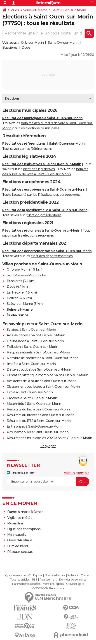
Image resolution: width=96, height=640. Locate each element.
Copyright (48, 446)
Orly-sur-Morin (32, 43)
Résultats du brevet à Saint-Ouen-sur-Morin (40, 415)
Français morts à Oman (25, 512)
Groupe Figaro (75, 583)
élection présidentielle (44, 215)
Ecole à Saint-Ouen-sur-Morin (30, 392)
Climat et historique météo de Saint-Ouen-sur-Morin (47, 375)
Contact (86, 575)
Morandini (15, 523)
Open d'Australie (19, 540)
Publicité (73, 575)
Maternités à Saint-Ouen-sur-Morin (34, 404)
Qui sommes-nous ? (18, 575)
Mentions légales (53, 583)
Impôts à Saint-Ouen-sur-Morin (31, 364)
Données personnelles (72, 579)
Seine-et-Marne (35, 10)
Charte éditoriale (54, 575)
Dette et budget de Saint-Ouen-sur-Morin (39, 369)
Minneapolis (16, 535)
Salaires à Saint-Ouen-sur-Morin (31, 330)
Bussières (10, 48)
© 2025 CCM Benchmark (48, 588)
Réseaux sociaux (20, 552)
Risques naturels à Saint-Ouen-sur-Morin (38, 352)
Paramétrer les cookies (26, 583)
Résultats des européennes (59, 195)
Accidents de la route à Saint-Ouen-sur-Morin (41, 381)
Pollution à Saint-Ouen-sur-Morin (32, 347)
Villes (15, 10)
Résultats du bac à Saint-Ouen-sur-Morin (38, 409)
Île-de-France (17, 315)
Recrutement (48, 579)
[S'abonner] (48, 481)
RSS (34, 579)
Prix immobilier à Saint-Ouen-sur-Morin (37, 432)
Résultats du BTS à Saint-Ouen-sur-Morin (39, 421)
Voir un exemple (76, 473)
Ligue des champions (24, 529)
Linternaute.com (21, 473)
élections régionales (38, 235)
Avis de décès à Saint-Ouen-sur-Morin (36, 335)
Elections (12, 98)
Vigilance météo (20, 518)
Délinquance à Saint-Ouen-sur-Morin (35, 341)
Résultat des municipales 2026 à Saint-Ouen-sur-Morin (49, 438)
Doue (26, 48)
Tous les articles (20, 579)
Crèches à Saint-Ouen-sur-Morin (32, 398)
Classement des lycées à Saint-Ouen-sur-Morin (43, 387)
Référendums (41, 149)
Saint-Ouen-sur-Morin (69, 10)
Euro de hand (17, 546)
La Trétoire (15, 292)
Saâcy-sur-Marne (20, 304)
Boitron (13, 298)
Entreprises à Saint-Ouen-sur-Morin (34, 426)
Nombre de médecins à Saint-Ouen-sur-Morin (43, 358)
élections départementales (52, 256)
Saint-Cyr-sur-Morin (63, 43)
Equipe (37, 575)
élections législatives (39, 169)
